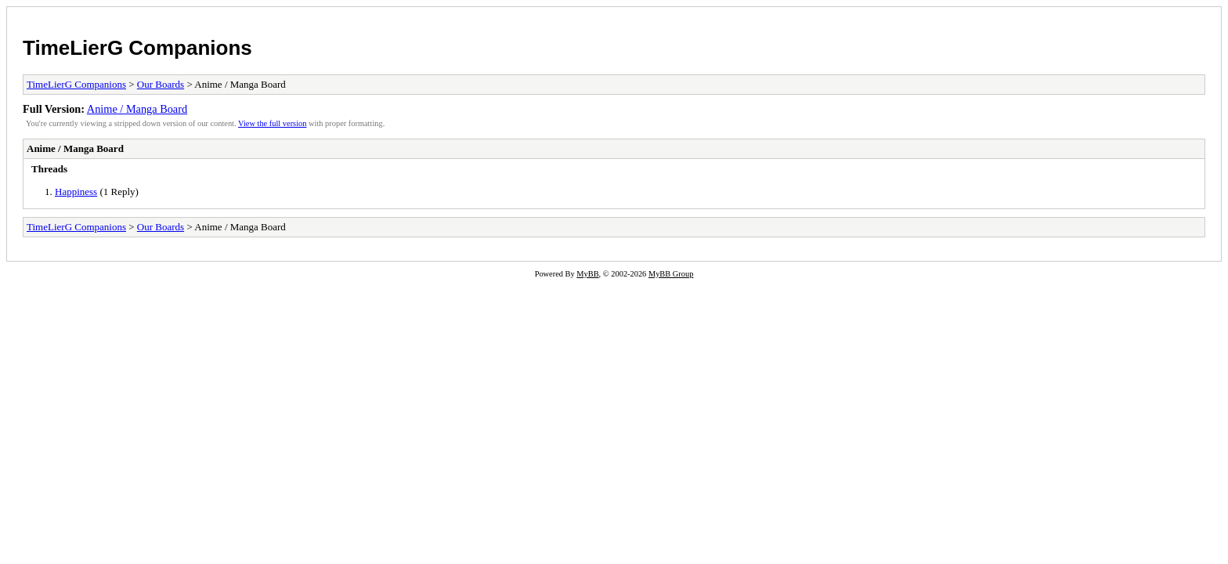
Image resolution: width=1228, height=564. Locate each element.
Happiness (76, 191)
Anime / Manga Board (137, 109)
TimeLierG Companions (137, 48)
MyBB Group (670, 273)
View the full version (272, 123)
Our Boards (160, 84)
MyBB (587, 273)
